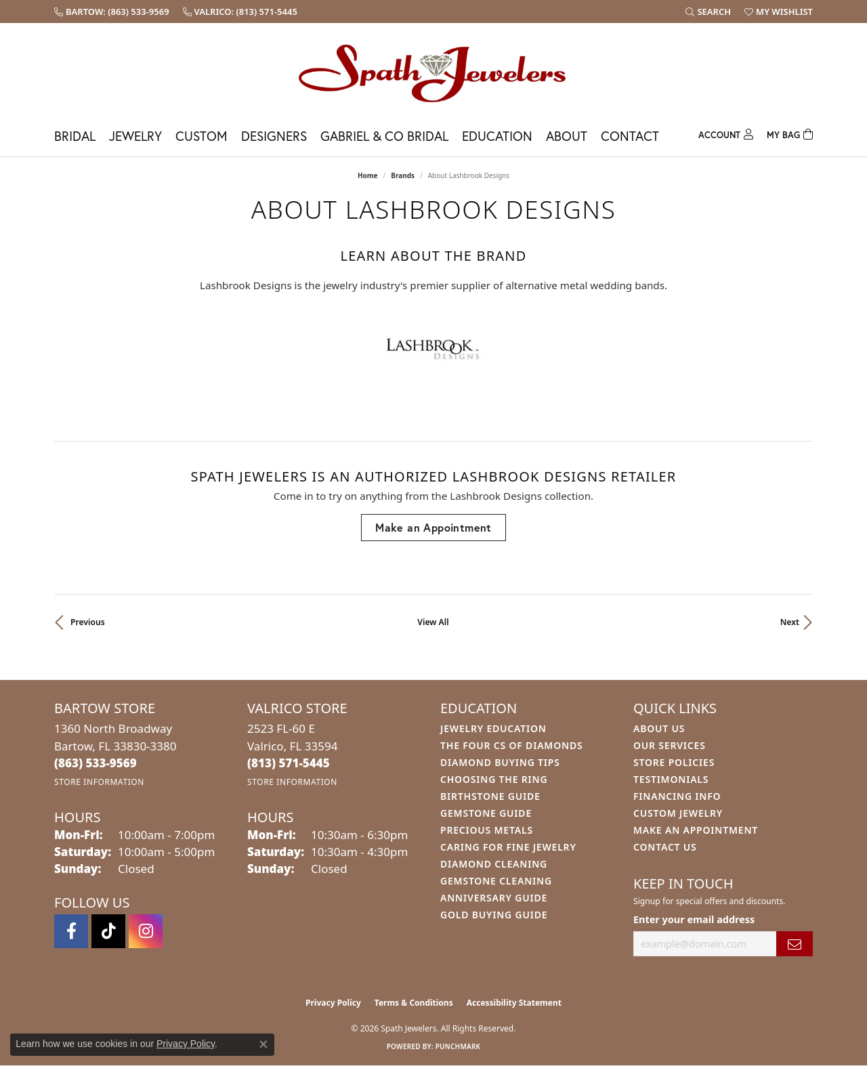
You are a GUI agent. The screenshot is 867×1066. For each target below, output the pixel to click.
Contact (630, 135)
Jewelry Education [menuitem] (493, 728)
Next (789, 622)
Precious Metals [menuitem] (486, 830)
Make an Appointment (433, 527)
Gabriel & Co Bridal (384, 135)
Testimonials (671, 779)
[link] (111, 11)
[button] (708, 11)
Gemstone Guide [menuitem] (486, 813)
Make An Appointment (695, 830)
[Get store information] (99, 782)
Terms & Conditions (414, 1002)
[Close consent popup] (263, 1044)
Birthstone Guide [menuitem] (490, 796)
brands (403, 175)
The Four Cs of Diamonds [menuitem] (511, 745)
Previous (87, 622)
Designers (274, 135)
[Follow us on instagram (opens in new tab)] (146, 931)
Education (497, 135)
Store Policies (674, 762)
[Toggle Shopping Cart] (790, 133)
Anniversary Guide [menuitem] (493, 897)
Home (368, 175)
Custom (201, 135)
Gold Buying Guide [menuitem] (493, 914)
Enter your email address (694, 919)
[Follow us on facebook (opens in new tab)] (71, 931)
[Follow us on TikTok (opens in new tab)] (108, 931)
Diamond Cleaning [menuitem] (493, 863)
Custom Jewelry (678, 813)
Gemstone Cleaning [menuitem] (496, 880)
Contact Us (665, 846)
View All (432, 622)
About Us (659, 728)
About (566, 135)
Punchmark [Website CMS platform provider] (458, 1046)
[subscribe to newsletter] (794, 943)
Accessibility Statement (514, 1002)
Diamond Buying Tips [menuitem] (500, 762)
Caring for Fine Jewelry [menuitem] (508, 846)
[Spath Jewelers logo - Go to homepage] (433, 73)
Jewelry (135, 135)
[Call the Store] (95, 763)
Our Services (669, 745)
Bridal (75, 135)
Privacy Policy (333, 1002)
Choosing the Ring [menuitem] (493, 779)
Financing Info (677, 796)
